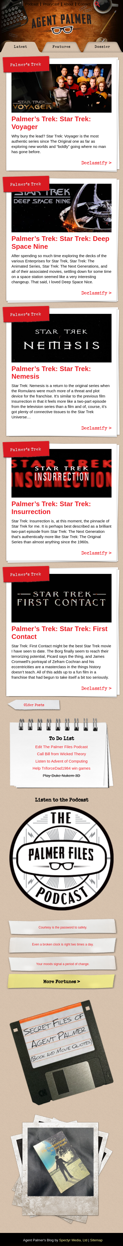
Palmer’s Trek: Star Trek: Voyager (51, 123)
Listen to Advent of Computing (61, 761)
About (68, 4)
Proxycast (51, 4)
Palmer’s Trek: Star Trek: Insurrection (51, 508)
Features (61, 46)
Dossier (102, 46)
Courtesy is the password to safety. (63, 927)
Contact (84, 4)
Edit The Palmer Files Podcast (61, 747)
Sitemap (96, 1240)
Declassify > (96, 162)
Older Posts (34, 704)
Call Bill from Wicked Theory (61, 754)
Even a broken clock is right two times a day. (63, 944)
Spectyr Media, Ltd (73, 1240)
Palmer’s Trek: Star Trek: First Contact (59, 633)
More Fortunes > (61, 981)
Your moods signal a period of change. (62, 964)
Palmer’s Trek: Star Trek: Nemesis (51, 372)
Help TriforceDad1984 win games (61, 768)
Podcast (32, 4)
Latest (20, 46)
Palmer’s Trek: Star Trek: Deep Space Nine (60, 242)
